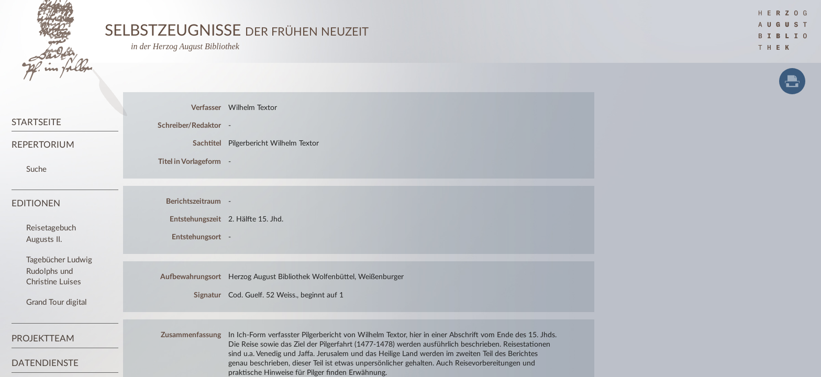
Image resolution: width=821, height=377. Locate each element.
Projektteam (43, 338)
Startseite (36, 122)
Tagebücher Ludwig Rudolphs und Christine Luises (59, 270)
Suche (36, 169)
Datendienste (45, 363)
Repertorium (43, 144)
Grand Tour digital (56, 302)
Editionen (36, 203)
